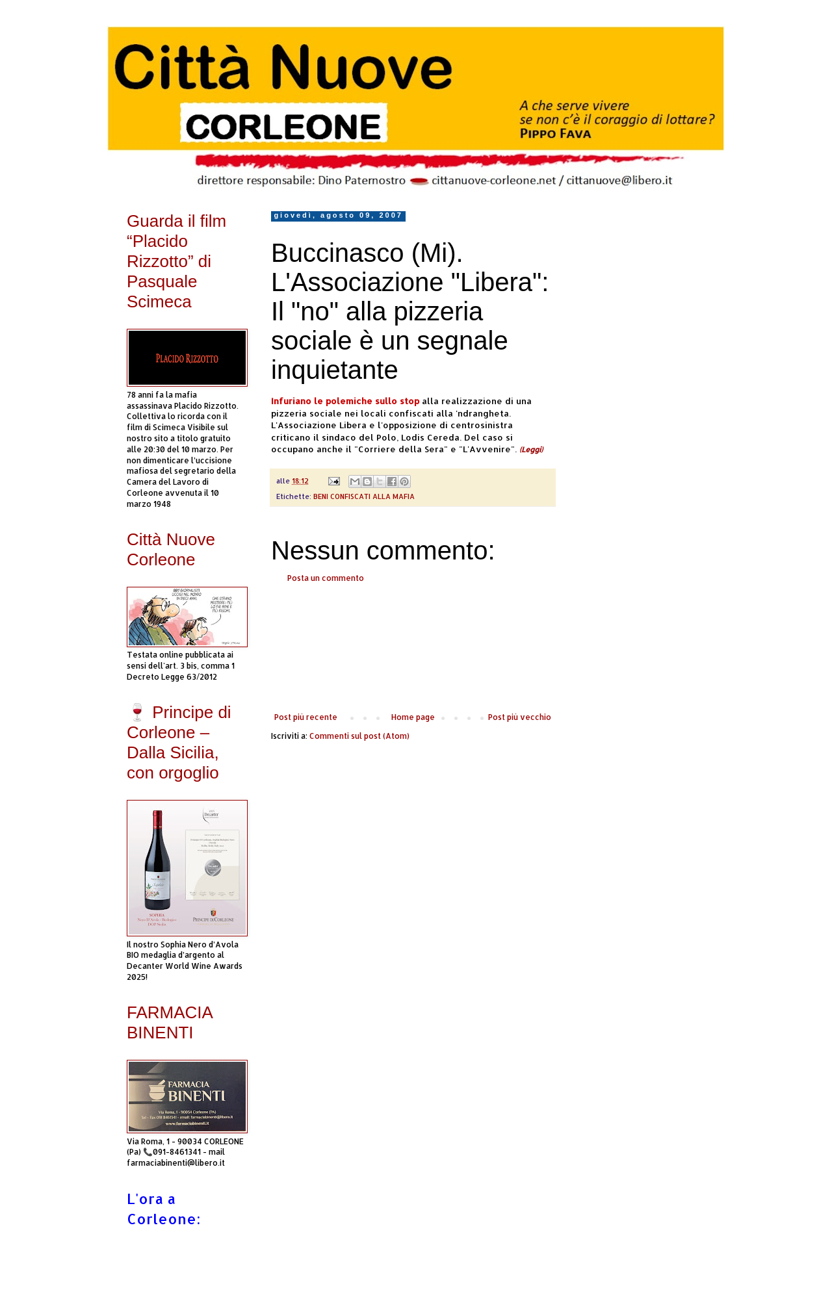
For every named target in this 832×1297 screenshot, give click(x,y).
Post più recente (305, 717)
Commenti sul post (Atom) (359, 736)
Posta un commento (325, 578)
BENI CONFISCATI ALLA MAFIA (364, 496)
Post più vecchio (519, 717)
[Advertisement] (412, 648)
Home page (413, 717)
